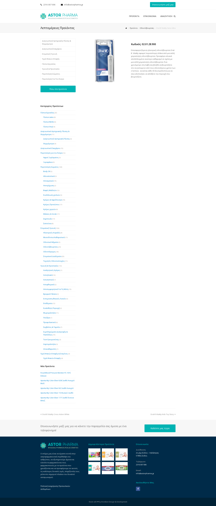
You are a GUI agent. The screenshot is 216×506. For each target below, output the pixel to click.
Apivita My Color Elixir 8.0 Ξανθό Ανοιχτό (57, 388)
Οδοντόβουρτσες (50, 247)
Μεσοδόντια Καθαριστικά (54, 237)
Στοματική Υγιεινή (49, 54)
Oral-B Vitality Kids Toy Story (162, 414)
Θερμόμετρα (48, 143)
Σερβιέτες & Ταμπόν (51, 327)
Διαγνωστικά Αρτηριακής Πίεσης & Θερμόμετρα (56, 42)
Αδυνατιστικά (49, 176)
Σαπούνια (47, 223)
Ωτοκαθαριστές (49, 349)
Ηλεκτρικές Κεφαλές (51, 232)
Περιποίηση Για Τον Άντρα (53, 79)
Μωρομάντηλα (49, 313)
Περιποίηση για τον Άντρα (51, 153)
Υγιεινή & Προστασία (50, 69)
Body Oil (46, 171)
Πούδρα (46, 317)
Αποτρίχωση (48, 185)
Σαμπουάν (47, 219)
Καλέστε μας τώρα (160, 428)
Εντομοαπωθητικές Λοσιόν (54, 298)
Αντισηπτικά (48, 279)
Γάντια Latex (48, 117)
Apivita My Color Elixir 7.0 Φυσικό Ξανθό (56, 393)
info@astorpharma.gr (73, 4)
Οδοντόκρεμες (49, 251)
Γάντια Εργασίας (49, 64)
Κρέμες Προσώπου (51, 204)
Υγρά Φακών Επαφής (51, 59)
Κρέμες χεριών (49, 209)
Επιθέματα (47, 303)
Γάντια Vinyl (48, 126)
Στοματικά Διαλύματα (52, 256)
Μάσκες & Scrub (50, 214)
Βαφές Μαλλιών (49, 190)
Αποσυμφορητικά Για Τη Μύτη (55, 289)
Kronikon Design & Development (114, 502)
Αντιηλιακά (47, 275)
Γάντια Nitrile (48, 122)
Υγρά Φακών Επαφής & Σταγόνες (54, 353)
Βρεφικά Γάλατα (50, 294)
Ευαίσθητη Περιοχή (51, 308)
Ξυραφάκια (47, 162)
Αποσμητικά (48, 181)
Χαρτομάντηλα (49, 344)
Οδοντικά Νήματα (50, 242)
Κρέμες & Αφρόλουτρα (52, 200)
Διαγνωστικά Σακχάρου (52, 49)
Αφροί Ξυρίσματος (51, 157)
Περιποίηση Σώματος (51, 74)
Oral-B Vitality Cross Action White (54, 414)
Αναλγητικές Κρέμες (51, 270)
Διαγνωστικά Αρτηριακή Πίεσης (56, 139)
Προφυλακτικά (49, 322)
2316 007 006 (49, 4)
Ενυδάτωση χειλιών (51, 195)
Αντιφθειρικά (48, 284)
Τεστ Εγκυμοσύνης (51, 339)
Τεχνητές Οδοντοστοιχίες (54, 261)
